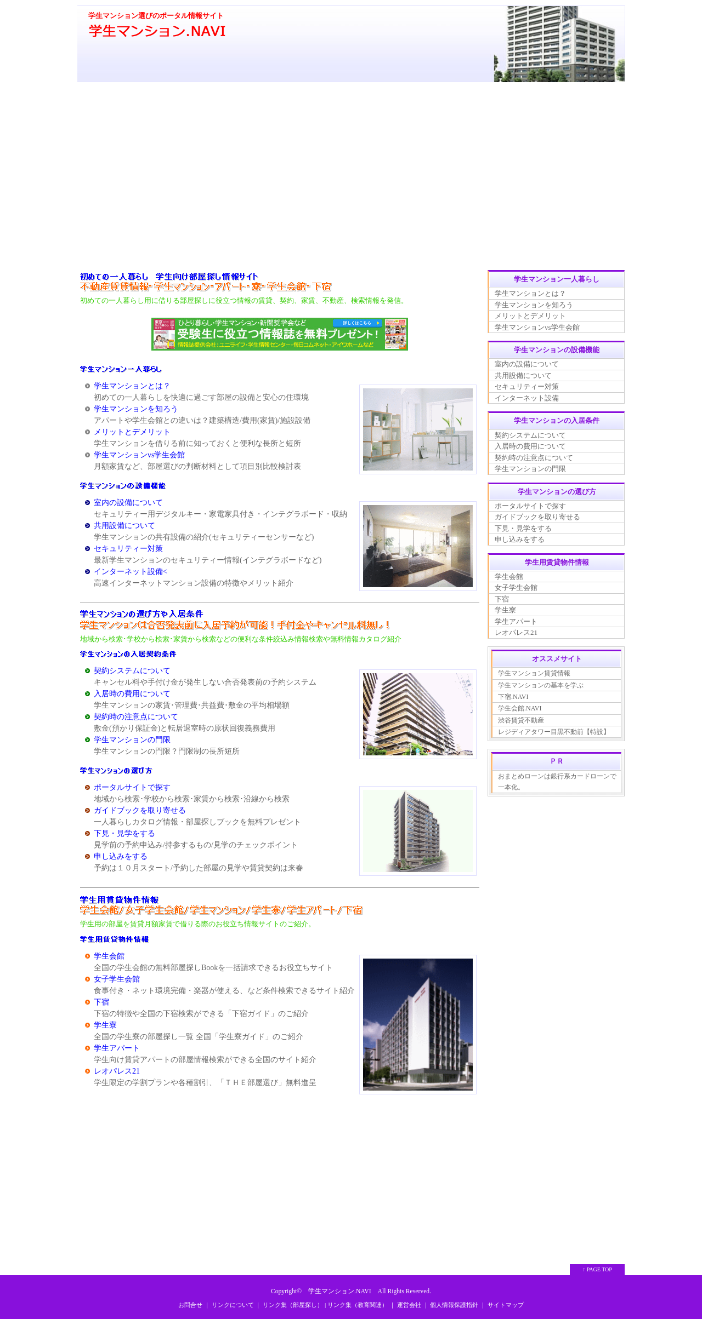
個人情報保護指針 (454, 1304)
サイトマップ (506, 1304)
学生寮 (105, 1025)
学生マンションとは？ (132, 386)
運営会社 (409, 1304)
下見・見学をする (124, 833)
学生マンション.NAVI (339, 1291)
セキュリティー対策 (128, 548)
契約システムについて (132, 671)
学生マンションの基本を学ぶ (541, 685)
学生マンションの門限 (132, 740)
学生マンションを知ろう (136, 409)
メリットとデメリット (132, 432)
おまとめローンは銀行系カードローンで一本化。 (557, 781)
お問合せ (190, 1304)
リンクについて (233, 1304)
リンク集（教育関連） (357, 1304)
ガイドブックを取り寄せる (140, 810)
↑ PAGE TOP (597, 1269)
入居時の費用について (132, 694)
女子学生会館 (117, 979)
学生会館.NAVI (519, 708)
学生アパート (117, 1048)
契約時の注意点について (136, 717)
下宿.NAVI (513, 697)
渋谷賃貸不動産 (521, 720)
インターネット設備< (130, 571)
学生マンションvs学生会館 (139, 455)
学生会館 (109, 956)
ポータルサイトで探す (132, 787)
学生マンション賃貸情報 (534, 673)
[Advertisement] (351, 177)
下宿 (101, 1002)
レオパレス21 (117, 1071)
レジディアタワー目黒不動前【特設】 (554, 732)
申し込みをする (121, 856)
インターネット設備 (527, 398)
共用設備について (124, 525)
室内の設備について (128, 502)
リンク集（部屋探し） (293, 1304)
